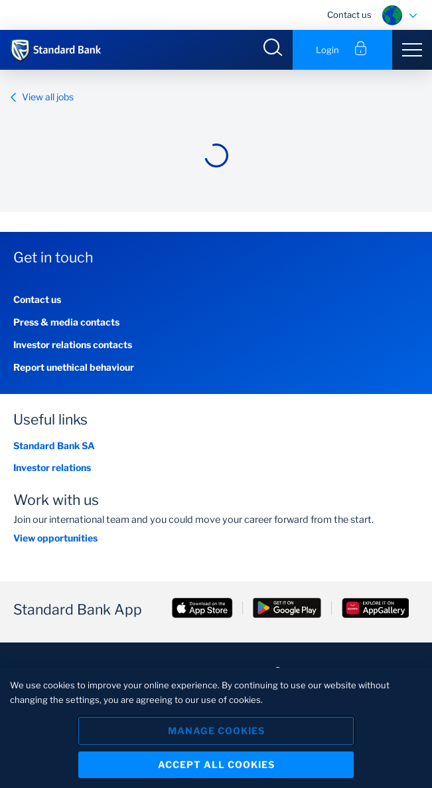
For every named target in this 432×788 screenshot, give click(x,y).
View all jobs (42, 96)
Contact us (349, 14)
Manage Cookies (216, 730)
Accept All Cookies (216, 764)
